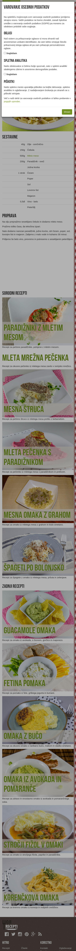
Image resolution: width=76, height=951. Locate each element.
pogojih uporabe (12, 101)
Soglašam (11, 53)
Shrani (67, 112)
